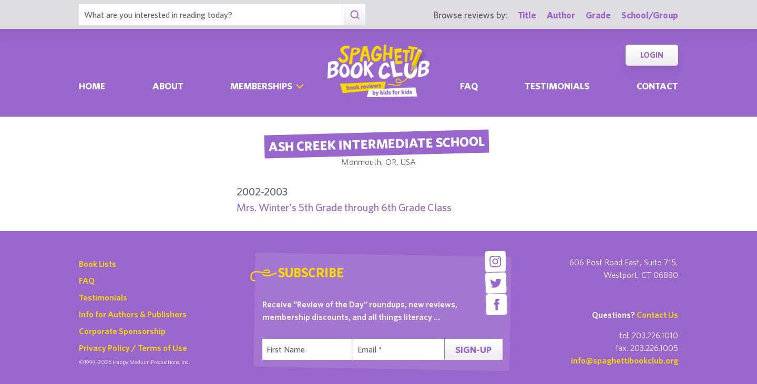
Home (92, 85)
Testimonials (557, 85)
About (167, 85)
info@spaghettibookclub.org (624, 360)
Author (561, 14)
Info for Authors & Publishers (133, 314)
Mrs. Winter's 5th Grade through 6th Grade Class (344, 207)
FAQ (87, 280)
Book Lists (97, 263)
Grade (598, 14)
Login (651, 54)
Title (527, 14)
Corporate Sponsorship (122, 331)
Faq (469, 85)
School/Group (649, 14)
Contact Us (657, 314)
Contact (657, 85)
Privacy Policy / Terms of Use (133, 347)
